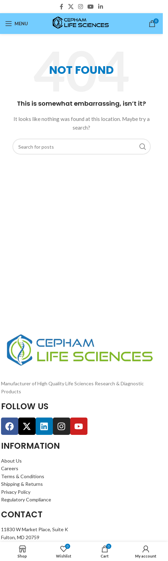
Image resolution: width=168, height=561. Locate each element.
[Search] (81, 147)
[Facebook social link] (61, 6)
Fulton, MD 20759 (20, 537)
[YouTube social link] (90, 6)
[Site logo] (81, 23)
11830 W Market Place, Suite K (34, 529)
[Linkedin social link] (100, 6)
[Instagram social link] (80, 6)
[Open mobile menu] (16, 23)
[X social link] (71, 6)
